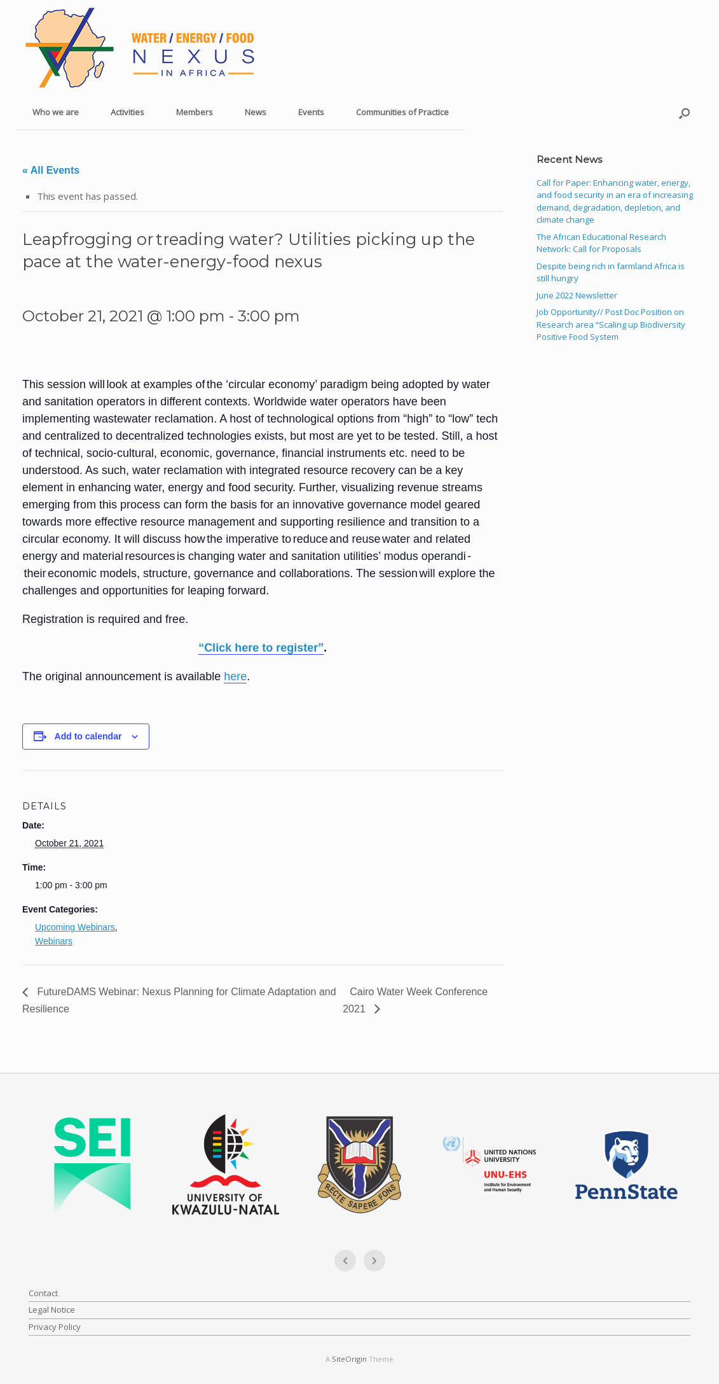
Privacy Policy (55, 1326)
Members (194, 112)
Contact (43, 1293)
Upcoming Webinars (75, 927)
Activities (127, 112)
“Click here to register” (261, 647)
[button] (684, 112)
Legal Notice (52, 1309)
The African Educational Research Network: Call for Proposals (601, 243)
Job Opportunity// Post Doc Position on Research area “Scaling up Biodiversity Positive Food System (611, 324)
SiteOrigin (349, 1359)
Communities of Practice (402, 112)
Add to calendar (88, 736)
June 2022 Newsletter (577, 295)
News (255, 112)
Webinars (53, 941)
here (235, 676)
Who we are (55, 112)
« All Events (50, 170)
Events (311, 112)
